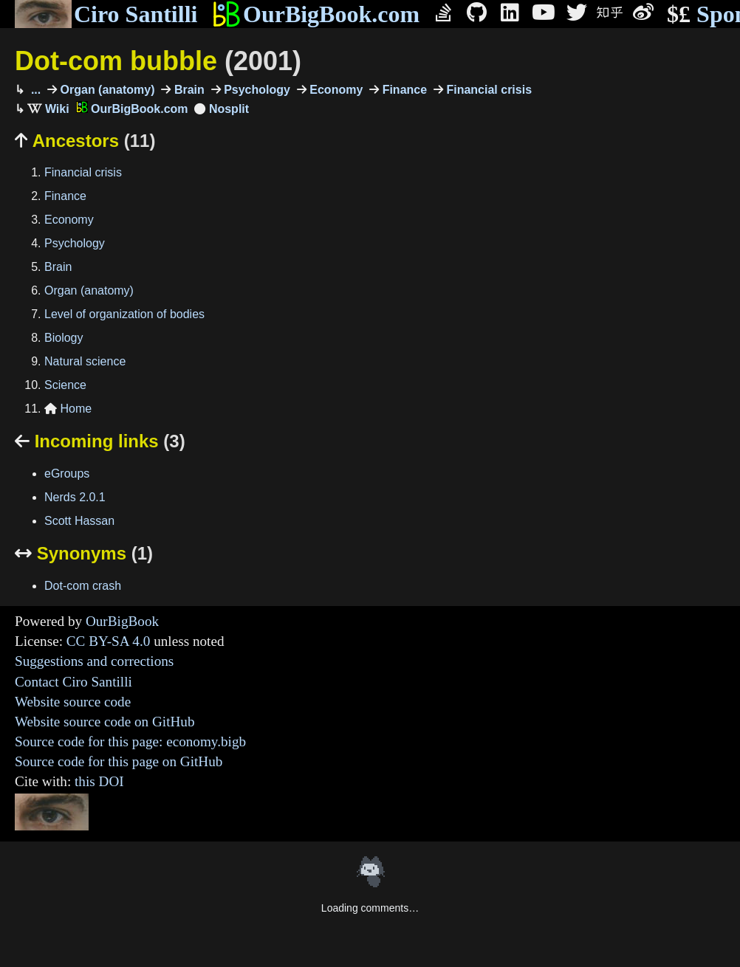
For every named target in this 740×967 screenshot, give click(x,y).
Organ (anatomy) (105, 89)
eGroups (66, 473)
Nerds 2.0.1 (75, 497)
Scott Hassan (79, 521)
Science (65, 385)
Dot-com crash (82, 585)
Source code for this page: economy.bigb (130, 741)
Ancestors (85, 141)
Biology (63, 337)
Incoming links (100, 441)
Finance (403, 89)
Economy (334, 89)
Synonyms (84, 553)
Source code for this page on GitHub (118, 761)
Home (68, 408)
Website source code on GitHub (105, 721)
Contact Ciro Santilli (73, 681)
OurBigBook (122, 621)
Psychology (255, 89)
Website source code (73, 701)
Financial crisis (487, 89)
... (34, 89)
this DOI (99, 781)
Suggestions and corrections (94, 661)
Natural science (85, 361)
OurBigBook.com (315, 14)
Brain (187, 89)
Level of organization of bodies (124, 314)
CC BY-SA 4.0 (108, 641)
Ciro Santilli (106, 14)
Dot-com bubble (158, 61)
